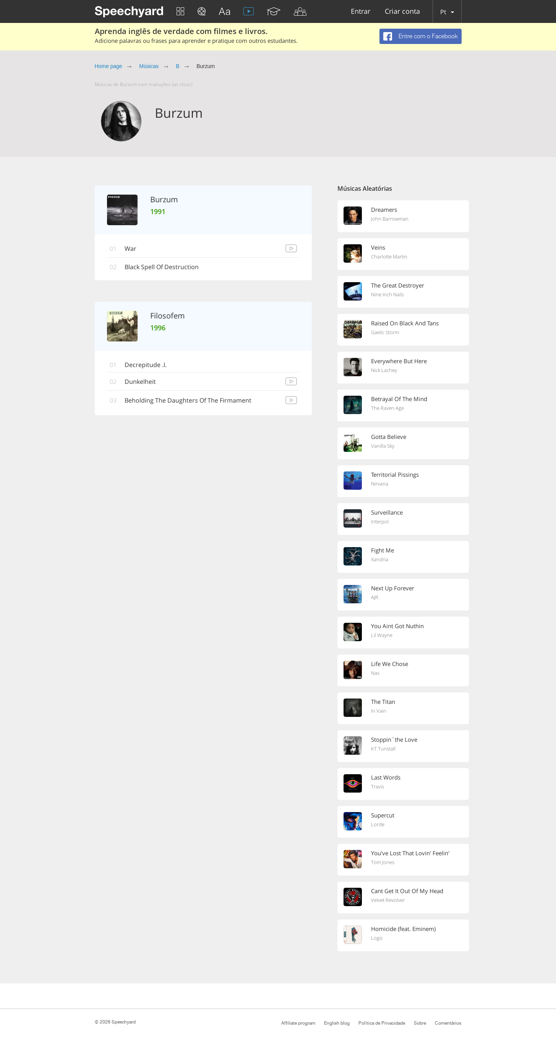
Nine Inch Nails (387, 294)
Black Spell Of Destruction (162, 267)
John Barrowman (389, 218)
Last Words (385, 777)
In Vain (378, 710)
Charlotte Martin (389, 256)
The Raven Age (387, 408)
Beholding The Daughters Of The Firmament (188, 400)
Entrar (360, 12)
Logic (377, 937)
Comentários (448, 1023)
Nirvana (379, 483)
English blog (337, 1023)
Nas (375, 672)
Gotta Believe (388, 436)
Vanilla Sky (382, 445)
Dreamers (384, 209)
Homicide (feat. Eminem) (403, 929)
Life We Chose (389, 664)
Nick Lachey (384, 370)
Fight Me (382, 550)
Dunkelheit (140, 381)
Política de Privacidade (381, 1023)
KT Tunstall (383, 748)
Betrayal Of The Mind (399, 399)
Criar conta (402, 12)
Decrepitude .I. (146, 365)
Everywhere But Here (399, 361)
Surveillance (387, 512)
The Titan (383, 701)
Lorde (377, 824)
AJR (374, 597)
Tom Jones (382, 862)
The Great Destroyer (397, 285)
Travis (377, 786)
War (131, 248)
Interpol (380, 521)
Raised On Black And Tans (405, 323)
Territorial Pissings (395, 474)
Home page (108, 66)
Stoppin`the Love (394, 739)
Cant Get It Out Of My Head (407, 891)
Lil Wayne (381, 635)
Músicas (149, 66)
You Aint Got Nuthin (397, 626)
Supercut (382, 815)
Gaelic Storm (385, 332)
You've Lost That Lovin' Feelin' (410, 853)
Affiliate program (298, 1023)
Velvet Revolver (388, 900)
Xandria (379, 559)
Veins (378, 247)
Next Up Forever (392, 588)
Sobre (420, 1023)
